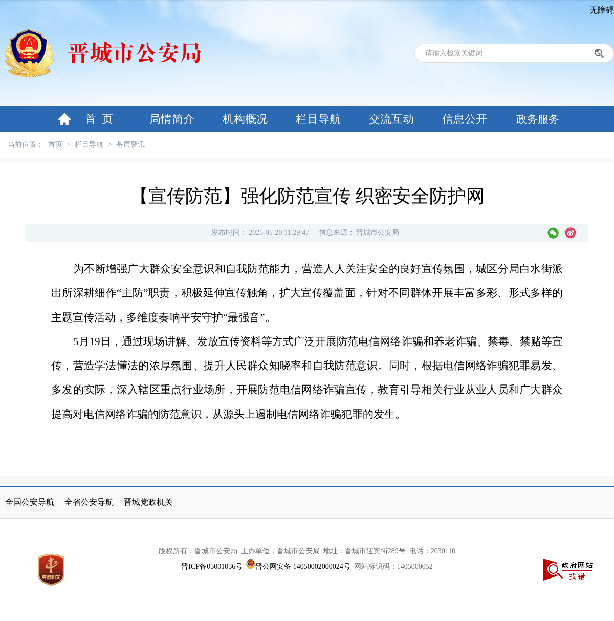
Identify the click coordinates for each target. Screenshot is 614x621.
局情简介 (171, 119)
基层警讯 (130, 144)
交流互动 (391, 119)
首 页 (99, 119)
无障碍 (601, 10)
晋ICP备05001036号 (212, 566)
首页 (55, 144)
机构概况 (245, 119)
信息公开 (464, 119)
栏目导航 (318, 119)
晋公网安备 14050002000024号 (302, 566)
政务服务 (537, 119)
